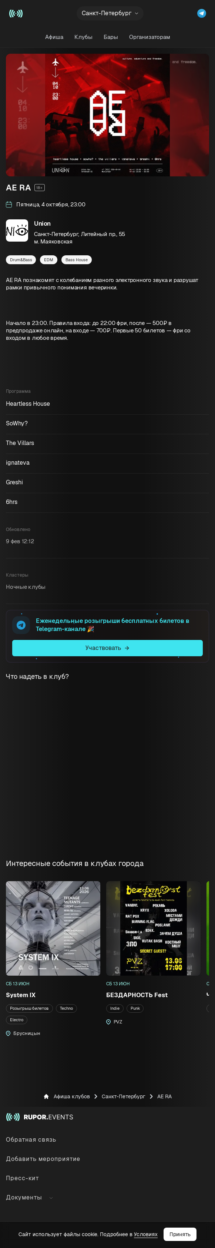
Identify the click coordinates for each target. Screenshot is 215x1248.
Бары (111, 36)
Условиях (146, 1234)
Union (42, 223)
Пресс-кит (22, 1178)
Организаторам (149, 36)
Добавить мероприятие (43, 1159)
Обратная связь (31, 1140)
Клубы (83, 36)
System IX (21, 995)
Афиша (54, 36)
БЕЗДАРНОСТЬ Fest (137, 995)
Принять (180, 1234)
